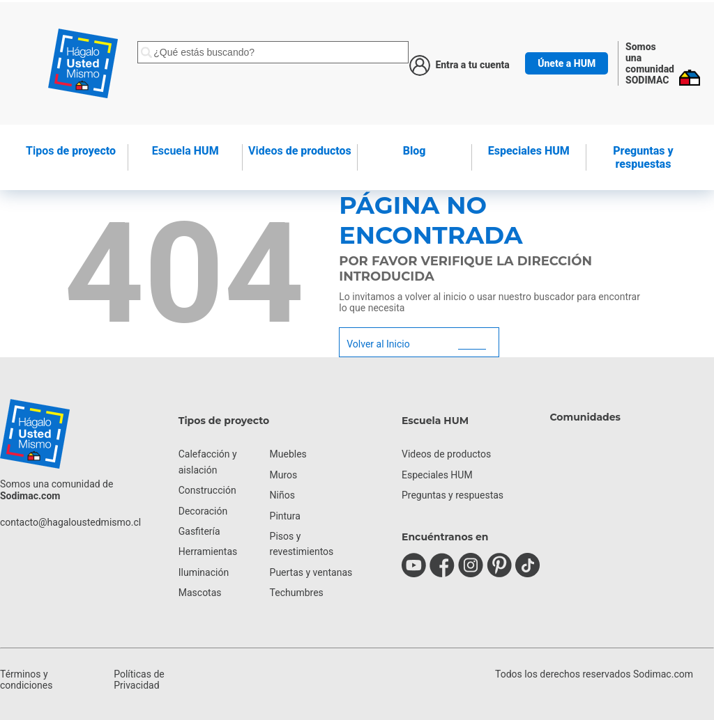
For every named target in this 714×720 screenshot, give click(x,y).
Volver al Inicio (378, 344)
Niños (282, 495)
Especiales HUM (529, 150)
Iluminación (203, 572)
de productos (299, 150)
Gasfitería (199, 531)
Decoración (202, 511)
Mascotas (200, 592)
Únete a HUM (566, 63)
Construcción (207, 490)
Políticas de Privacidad (139, 679)
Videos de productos (446, 454)
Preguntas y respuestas (643, 157)
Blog (414, 150)
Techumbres (297, 592)
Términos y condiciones (26, 679)
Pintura (285, 516)
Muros (284, 474)
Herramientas (208, 551)
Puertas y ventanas (311, 572)
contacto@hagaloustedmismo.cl (70, 522)
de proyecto (71, 150)
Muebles (288, 454)
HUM (185, 150)
